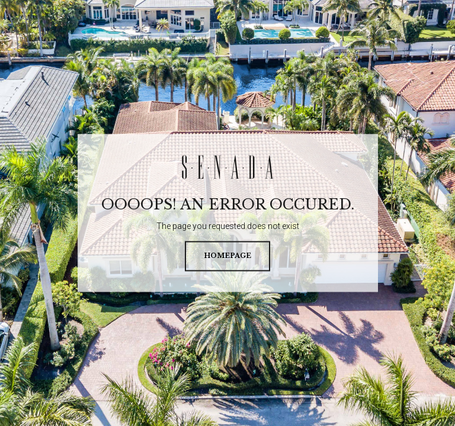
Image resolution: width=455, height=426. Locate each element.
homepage (227, 256)
